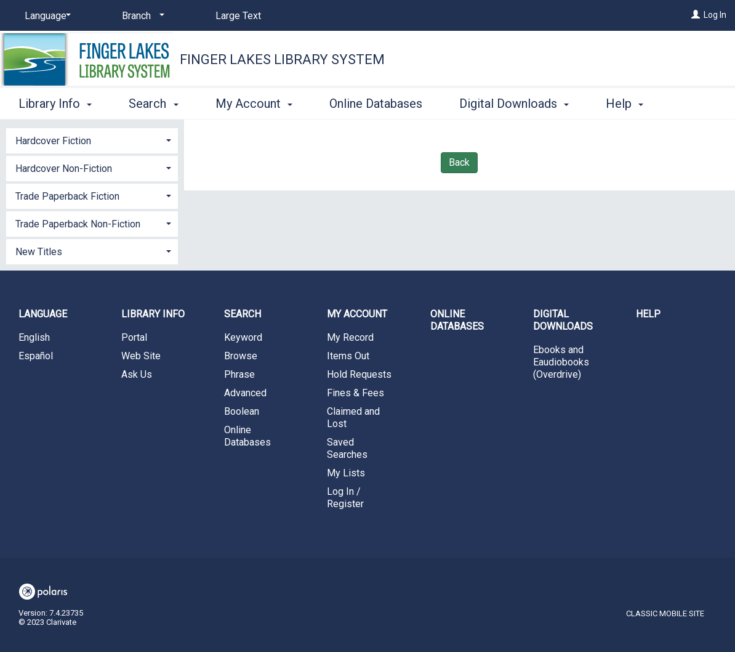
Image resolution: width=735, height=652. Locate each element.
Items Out (348, 356)
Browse (240, 356)
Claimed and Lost (353, 417)
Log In (715, 15)
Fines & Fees (355, 393)
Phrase (239, 374)
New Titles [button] (38, 252)
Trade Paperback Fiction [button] (67, 196)
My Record (350, 337)
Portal (134, 337)
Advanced (245, 393)
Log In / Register (345, 498)
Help (648, 314)
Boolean (241, 411)
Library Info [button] (55, 101)
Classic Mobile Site (665, 613)
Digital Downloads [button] (514, 101)
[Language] (45, 16)
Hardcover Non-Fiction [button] (63, 168)
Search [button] (153, 101)
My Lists (346, 473)
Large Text (238, 16)
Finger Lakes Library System (282, 59)
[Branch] (141, 16)
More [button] (630, 103)
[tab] (92, 139)
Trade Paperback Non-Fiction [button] (77, 224)
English (34, 337)
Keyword (243, 337)
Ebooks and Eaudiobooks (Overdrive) (561, 362)
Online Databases (375, 101)
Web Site (141, 356)
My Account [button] (253, 101)
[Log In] (695, 15)
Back (459, 162)
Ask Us (136, 374)
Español (35, 356)
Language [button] (42, 314)
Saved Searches (347, 448)
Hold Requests (359, 374)
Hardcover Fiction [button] (53, 141)
